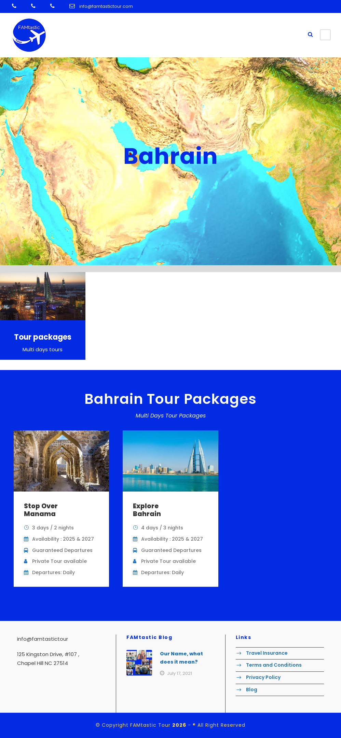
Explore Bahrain (147, 510)
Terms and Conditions (274, 665)
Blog (251, 689)
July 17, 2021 (179, 673)
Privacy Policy (263, 677)
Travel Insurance (267, 653)
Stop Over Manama (41, 510)
